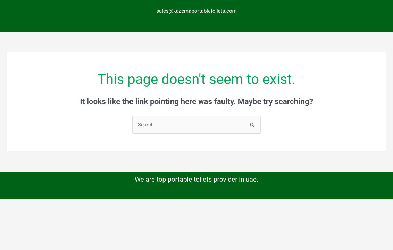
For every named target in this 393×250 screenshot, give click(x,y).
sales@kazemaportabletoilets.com (196, 11)
